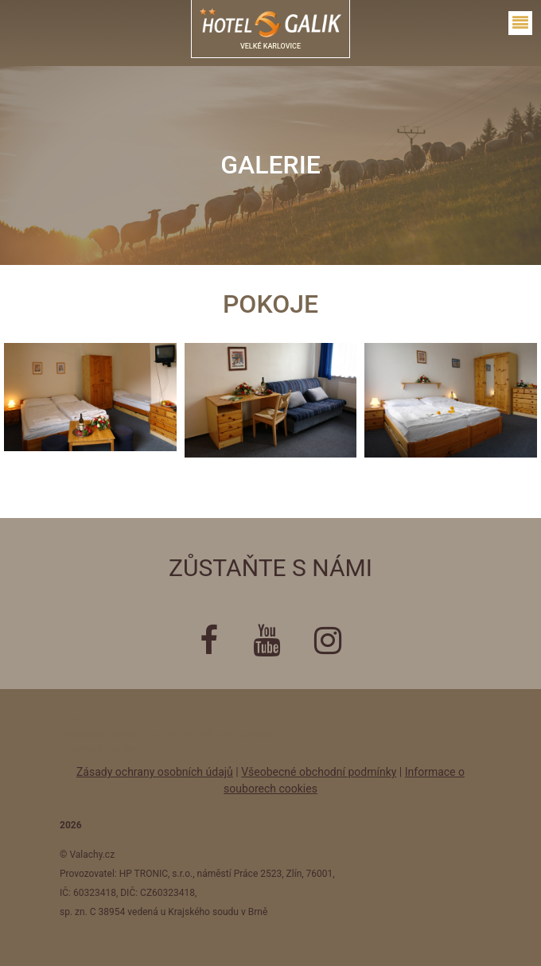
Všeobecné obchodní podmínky (318, 771)
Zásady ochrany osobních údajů (154, 771)
